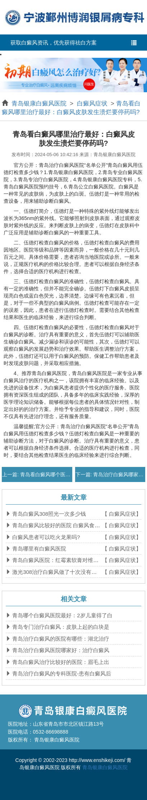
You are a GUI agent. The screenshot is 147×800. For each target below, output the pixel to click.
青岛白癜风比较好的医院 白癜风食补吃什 (61, 525)
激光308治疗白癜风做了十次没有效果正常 (62, 572)
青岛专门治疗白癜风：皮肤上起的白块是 (60, 627)
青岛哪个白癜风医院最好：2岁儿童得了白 (61, 615)
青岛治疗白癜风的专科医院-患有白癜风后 (61, 673)
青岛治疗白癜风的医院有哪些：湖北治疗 (60, 639)
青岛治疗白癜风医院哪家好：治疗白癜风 (60, 650)
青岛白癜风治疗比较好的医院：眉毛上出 (60, 662)
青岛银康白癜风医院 (40, 103)
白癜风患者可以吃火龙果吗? (45, 537)
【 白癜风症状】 (121, 514)
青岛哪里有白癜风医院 (38, 549)
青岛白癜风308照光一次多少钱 (48, 514)
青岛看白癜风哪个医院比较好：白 (57, 474)
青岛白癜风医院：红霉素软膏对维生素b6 (60, 560)
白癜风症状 (92, 103)
